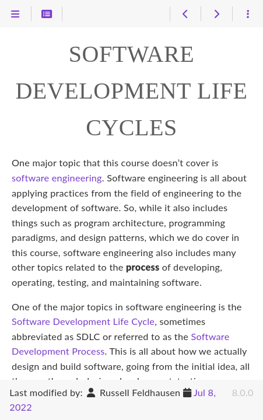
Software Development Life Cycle (83, 321)
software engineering (57, 177)
